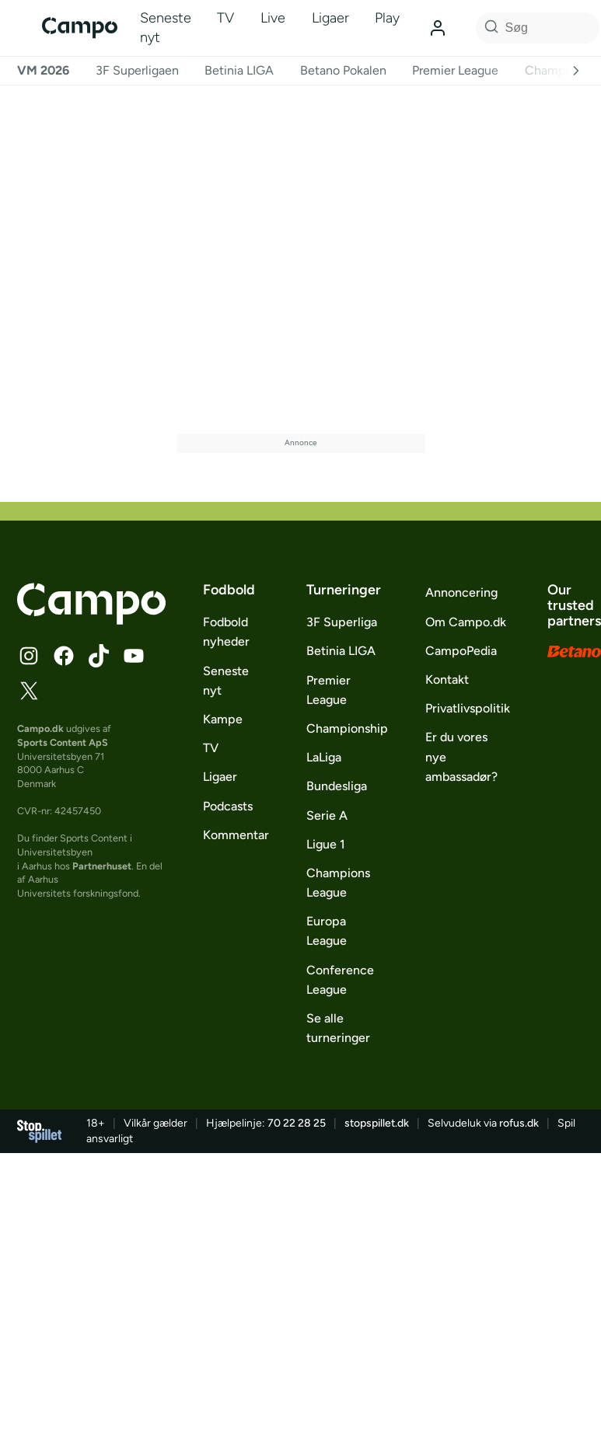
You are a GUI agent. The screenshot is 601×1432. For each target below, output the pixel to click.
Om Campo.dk (465, 622)
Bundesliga (336, 786)
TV (225, 17)
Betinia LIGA (239, 70)
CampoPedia (461, 650)
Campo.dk (40, 728)
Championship (347, 728)
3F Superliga (341, 622)
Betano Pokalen (343, 70)
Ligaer (330, 17)
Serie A (327, 815)
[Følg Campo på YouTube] (133, 655)
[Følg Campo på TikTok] (98, 655)
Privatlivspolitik (467, 708)
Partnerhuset (101, 866)
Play (387, 17)
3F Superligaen (137, 70)
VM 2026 (43, 70)
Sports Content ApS (62, 742)
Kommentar (236, 834)
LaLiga (323, 757)
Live (272, 17)
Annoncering (461, 592)
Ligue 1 (325, 844)
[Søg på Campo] (489, 28)
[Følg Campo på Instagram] (28, 655)
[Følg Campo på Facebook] (63, 655)
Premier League (455, 70)
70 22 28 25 (296, 1123)
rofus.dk (519, 1123)
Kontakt (447, 679)
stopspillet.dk (376, 1123)
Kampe (223, 719)
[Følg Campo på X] (28, 690)
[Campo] (79, 27)
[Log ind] (437, 28)
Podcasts (228, 806)
